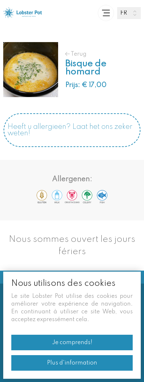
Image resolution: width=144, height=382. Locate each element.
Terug (76, 54)
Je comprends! (72, 342)
